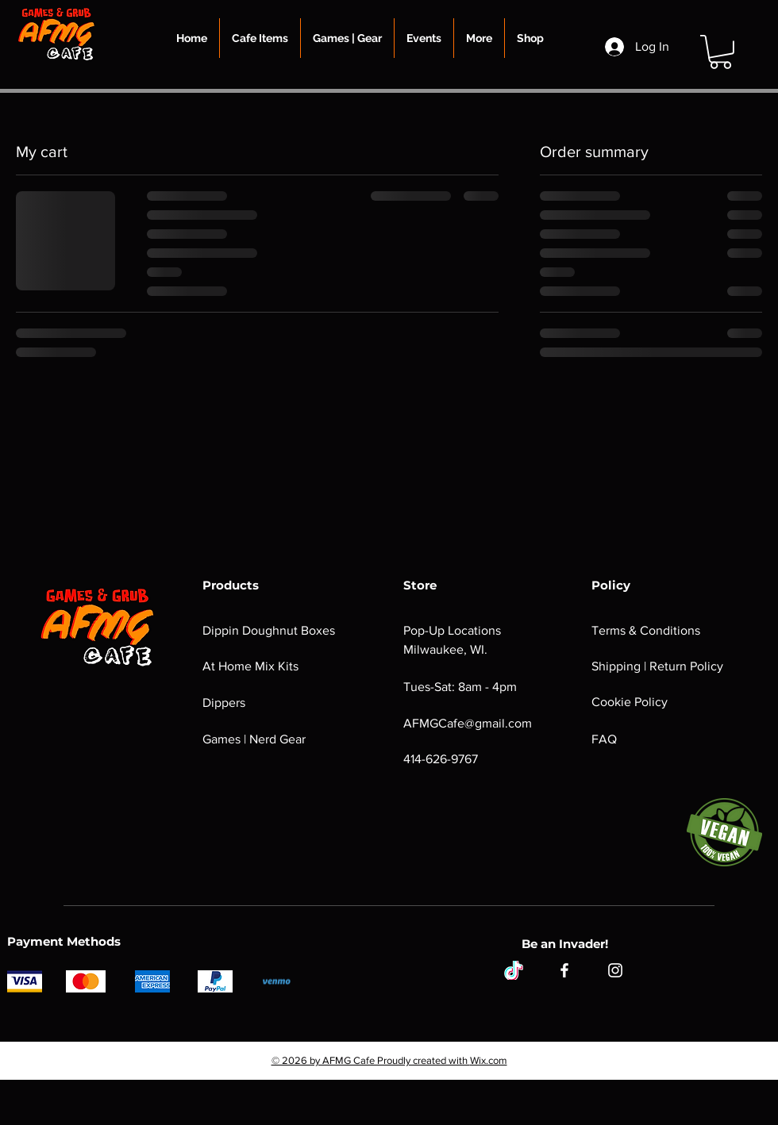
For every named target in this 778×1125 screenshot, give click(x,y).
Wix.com (488, 1060)
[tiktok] (513, 970)
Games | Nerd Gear (254, 739)
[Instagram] (615, 970)
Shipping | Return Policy (657, 666)
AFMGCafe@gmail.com (467, 723)
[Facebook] (564, 970)
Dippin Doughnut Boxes (268, 630)
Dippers (223, 702)
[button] (260, 38)
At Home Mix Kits (250, 666)
